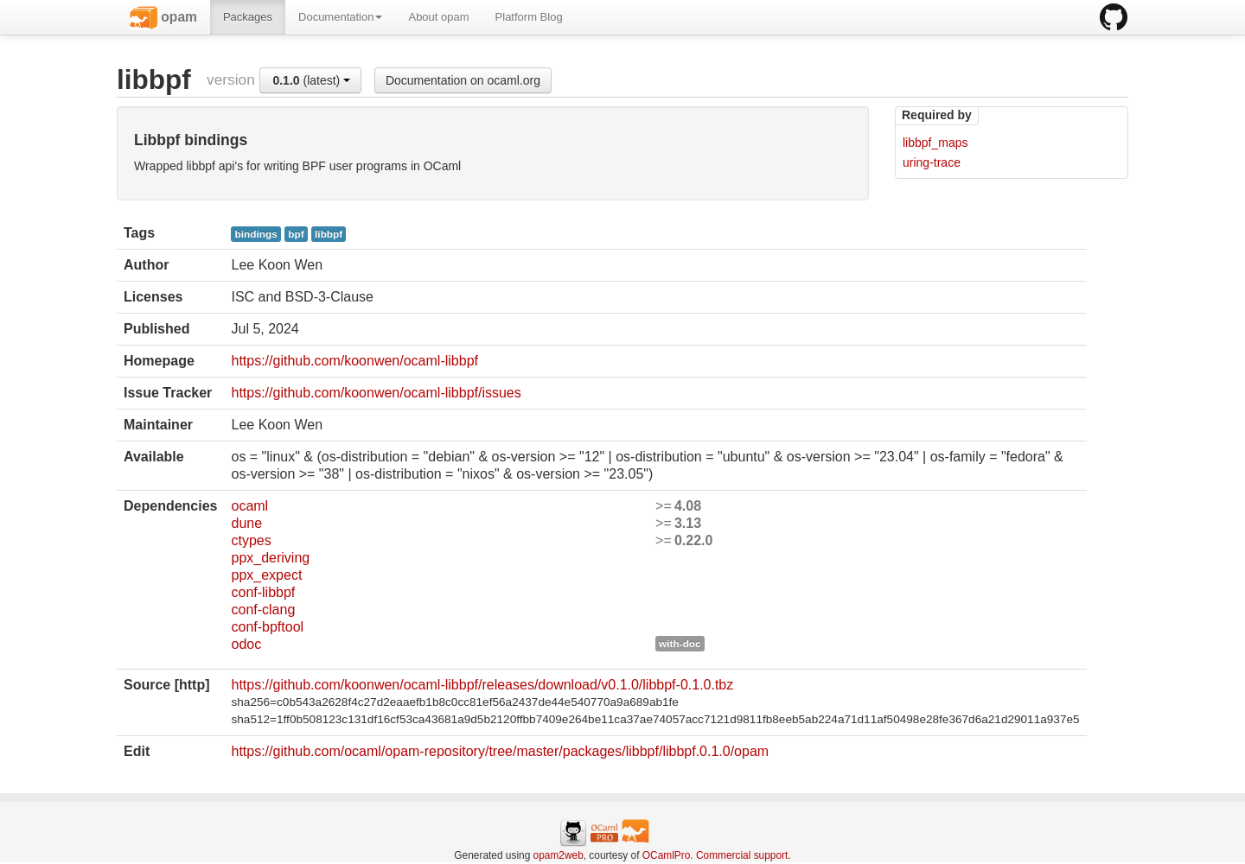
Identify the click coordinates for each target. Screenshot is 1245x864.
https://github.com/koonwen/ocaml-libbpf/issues (375, 392)
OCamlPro (666, 855)
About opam (438, 16)
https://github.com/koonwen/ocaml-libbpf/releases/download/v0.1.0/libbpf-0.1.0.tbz (482, 684)
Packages (247, 16)
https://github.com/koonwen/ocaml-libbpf (354, 360)
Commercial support (742, 855)
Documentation (340, 16)
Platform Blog (529, 16)
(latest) (311, 80)
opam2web (558, 855)
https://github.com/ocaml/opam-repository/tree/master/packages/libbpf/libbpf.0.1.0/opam (500, 751)
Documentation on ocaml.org (463, 80)
